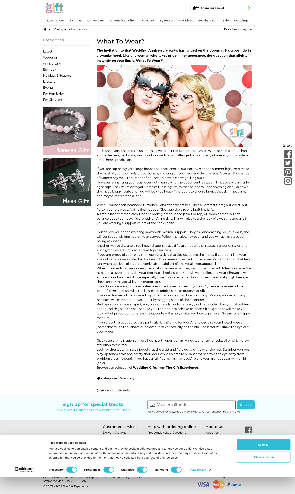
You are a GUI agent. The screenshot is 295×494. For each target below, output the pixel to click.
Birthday (75, 20)
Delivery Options (114, 432)
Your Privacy (111, 446)
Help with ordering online (171, 427)
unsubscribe (219, 411)
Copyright (154, 441)
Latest (47, 51)
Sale (226, 20)
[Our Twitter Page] (248, 439)
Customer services (120, 427)
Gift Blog (57, 29)
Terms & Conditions (116, 450)
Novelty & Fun (207, 20)
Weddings (241, 20)
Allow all (263, 461)
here (197, 411)
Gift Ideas (186, 20)
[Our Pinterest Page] (248, 448)
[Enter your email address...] (196, 404)
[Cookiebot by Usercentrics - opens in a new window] (24, 486)
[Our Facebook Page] (248, 430)
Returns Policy (113, 437)
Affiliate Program (217, 437)
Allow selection (263, 474)
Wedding (50, 57)
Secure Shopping (115, 441)
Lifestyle (49, 81)
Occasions (147, 20)
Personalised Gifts (122, 20)
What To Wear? (77, 29)
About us (214, 427)
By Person (167, 20)
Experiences (55, 20)
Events (48, 87)
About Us (212, 432)
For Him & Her (53, 93)
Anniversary (95, 20)
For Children (52, 99)
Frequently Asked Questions (166, 432)
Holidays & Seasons (57, 75)
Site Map (153, 446)
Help (150, 437)
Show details (197, 486)
